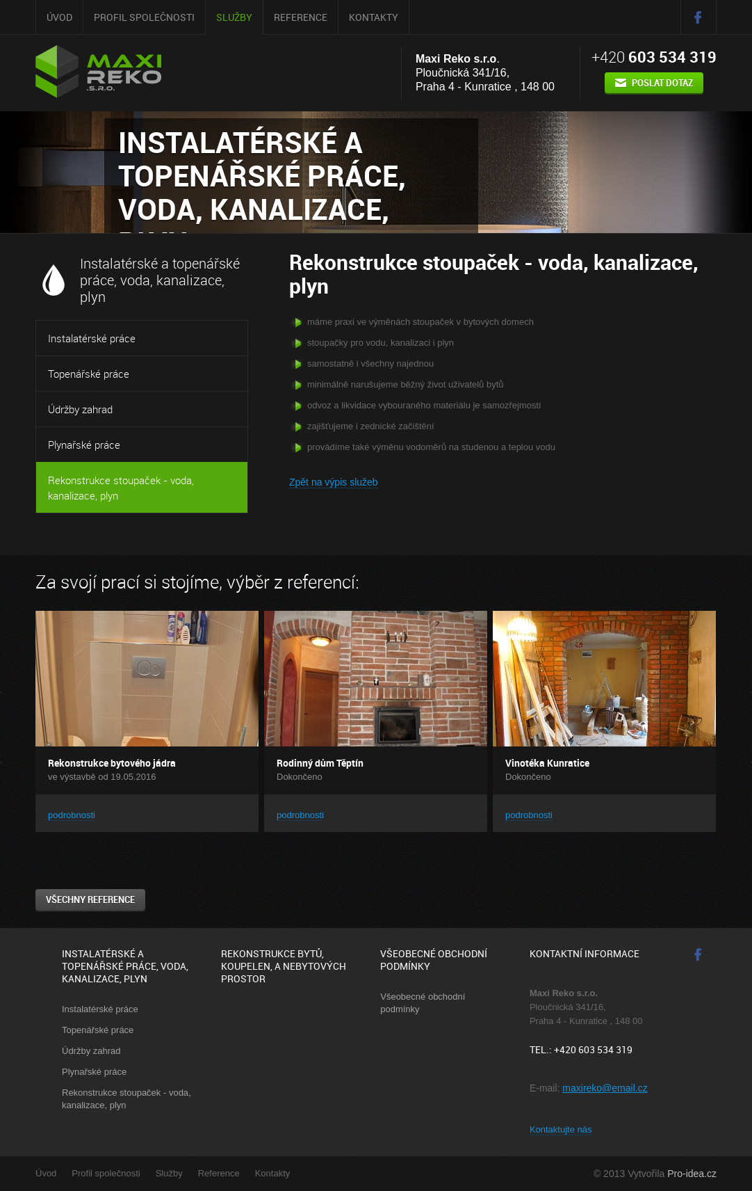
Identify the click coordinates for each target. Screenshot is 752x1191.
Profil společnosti (144, 17)
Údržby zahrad (80, 409)
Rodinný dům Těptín (320, 762)
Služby (234, 17)
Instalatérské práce (92, 338)
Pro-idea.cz (692, 1173)
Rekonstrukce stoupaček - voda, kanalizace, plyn (121, 487)
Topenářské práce (88, 374)
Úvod (59, 17)
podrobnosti (71, 815)
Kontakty (373, 17)
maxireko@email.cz (604, 1088)
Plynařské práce (84, 444)
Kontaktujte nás (561, 1129)
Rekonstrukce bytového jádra (112, 762)
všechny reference (90, 899)
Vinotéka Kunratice (547, 762)
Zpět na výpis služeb (333, 482)
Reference (300, 17)
